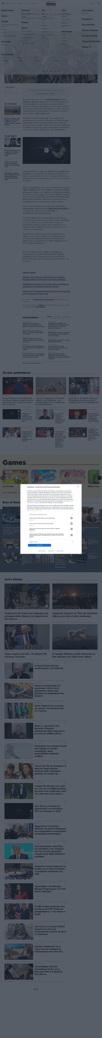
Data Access (51, 551)
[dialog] (51, 519)
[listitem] (51, 514)
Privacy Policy (59, 551)
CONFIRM (39, 545)
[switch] (71, 518)
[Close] (78, 487)
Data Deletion (42, 551)
